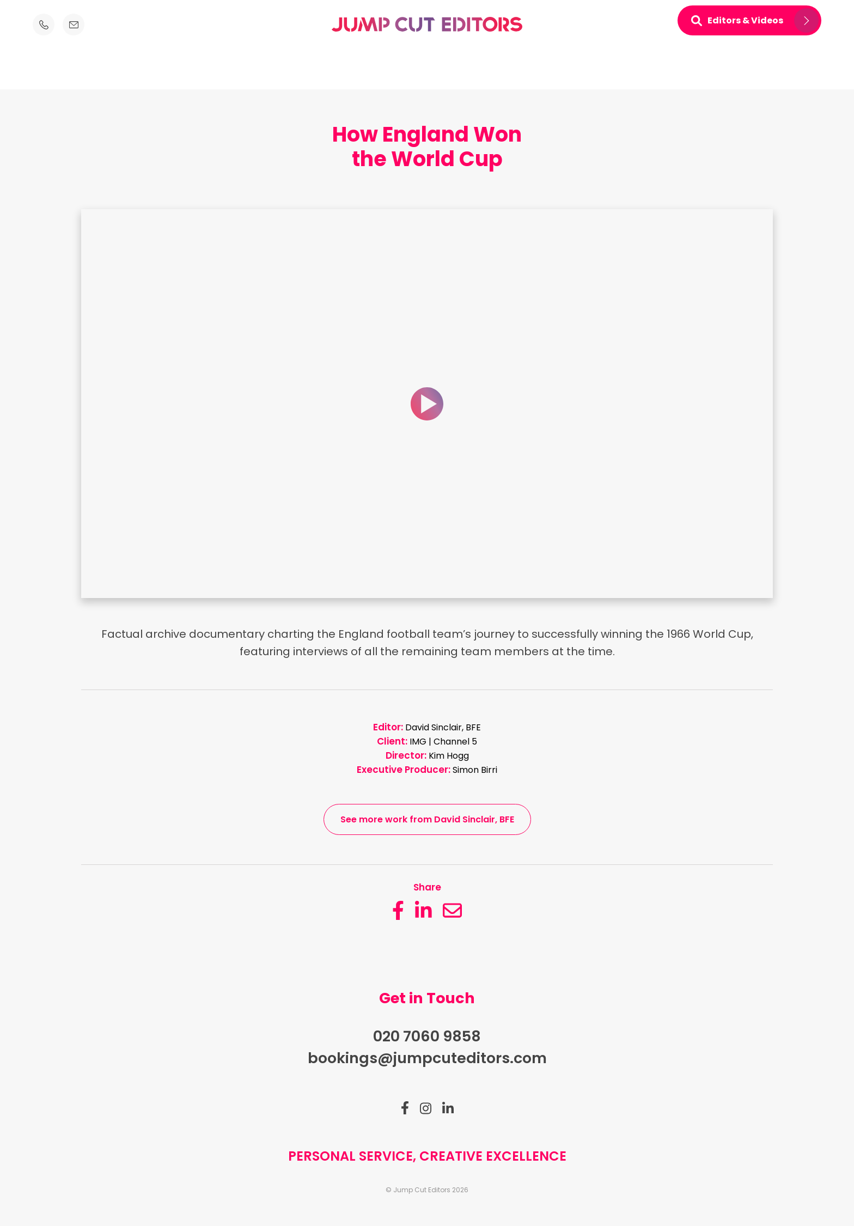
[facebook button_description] (398, 910)
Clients (406, 69)
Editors (317, 69)
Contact (534, 69)
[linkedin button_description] (423, 910)
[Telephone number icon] (43, 24)
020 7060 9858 (427, 1036)
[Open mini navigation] (749, 20)
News (487, 69)
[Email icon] (73, 24)
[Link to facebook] (405, 1107)
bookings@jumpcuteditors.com (427, 1058)
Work (449, 69)
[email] (452, 910)
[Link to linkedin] (448, 1108)
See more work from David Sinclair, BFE (427, 819)
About (361, 69)
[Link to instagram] (425, 1108)
